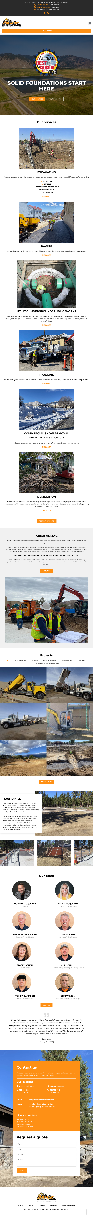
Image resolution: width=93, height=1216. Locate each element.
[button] (89, 23)
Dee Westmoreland (25, 935)
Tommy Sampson (25, 996)
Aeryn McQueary (68, 904)
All (8, 661)
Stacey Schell (25, 966)
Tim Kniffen (68, 935)
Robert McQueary (25, 904)
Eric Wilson (68, 996)
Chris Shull (68, 966)
